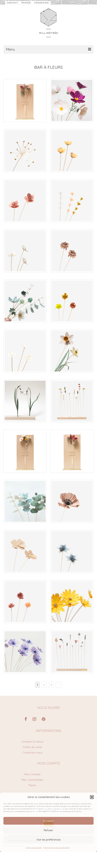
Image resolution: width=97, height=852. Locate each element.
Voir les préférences (49, 839)
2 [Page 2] (44, 685)
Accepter (48, 820)
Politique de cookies (34, 847)
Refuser (48, 830)
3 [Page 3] (51, 685)
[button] (92, 797)
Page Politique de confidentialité (57, 847)
